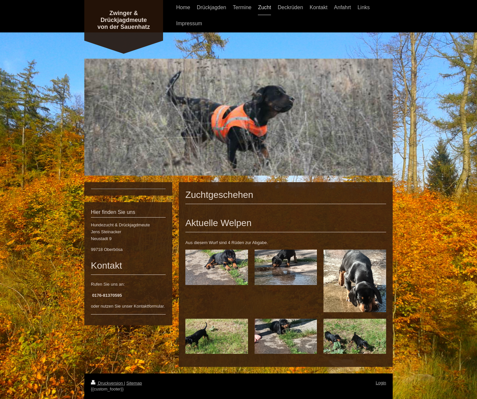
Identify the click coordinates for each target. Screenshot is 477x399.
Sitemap (134, 383)
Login (381, 382)
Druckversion (107, 383)
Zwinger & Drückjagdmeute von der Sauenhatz (123, 20)
